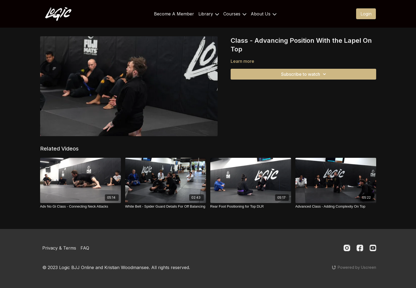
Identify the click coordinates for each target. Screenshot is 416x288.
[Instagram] (347, 248)
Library (208, 14)
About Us (263, 14)
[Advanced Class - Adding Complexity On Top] (335, 206)
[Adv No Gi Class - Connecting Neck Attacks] (80, 206)
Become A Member (174, 14)
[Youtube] (373, 248)
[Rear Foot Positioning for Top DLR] (250, 206)
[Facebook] (360, 248)
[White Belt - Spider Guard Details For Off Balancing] (165, 206)
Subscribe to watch (304, 74)
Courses (234, 14)
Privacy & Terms (59, 248)
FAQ (84, 248)
